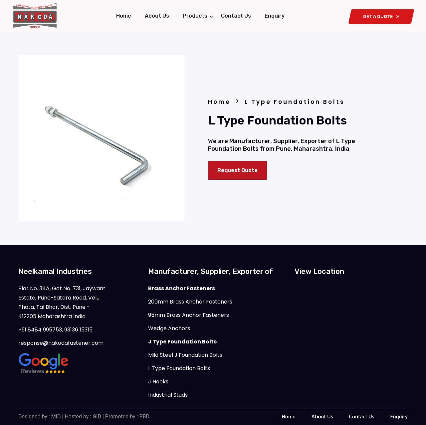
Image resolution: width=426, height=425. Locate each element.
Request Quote (237, 170)
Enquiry (275, 16)
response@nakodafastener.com (61, 343)
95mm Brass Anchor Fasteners (188, 315)
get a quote (381, 16)
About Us (157, 16)
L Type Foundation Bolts (179, 368)
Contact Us (236, 16)
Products (195, 16)
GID (97, 416)
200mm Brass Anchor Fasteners (190, 302)
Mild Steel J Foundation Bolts (185, 355)
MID (56, 416)
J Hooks (158, 381)
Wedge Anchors (169, 328)
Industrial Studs (168, 395)
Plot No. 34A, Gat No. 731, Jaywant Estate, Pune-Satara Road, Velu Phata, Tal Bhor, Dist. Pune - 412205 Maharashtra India (62, 302)
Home (123, 16)
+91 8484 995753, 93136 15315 (55, 329)
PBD (144, 416)
